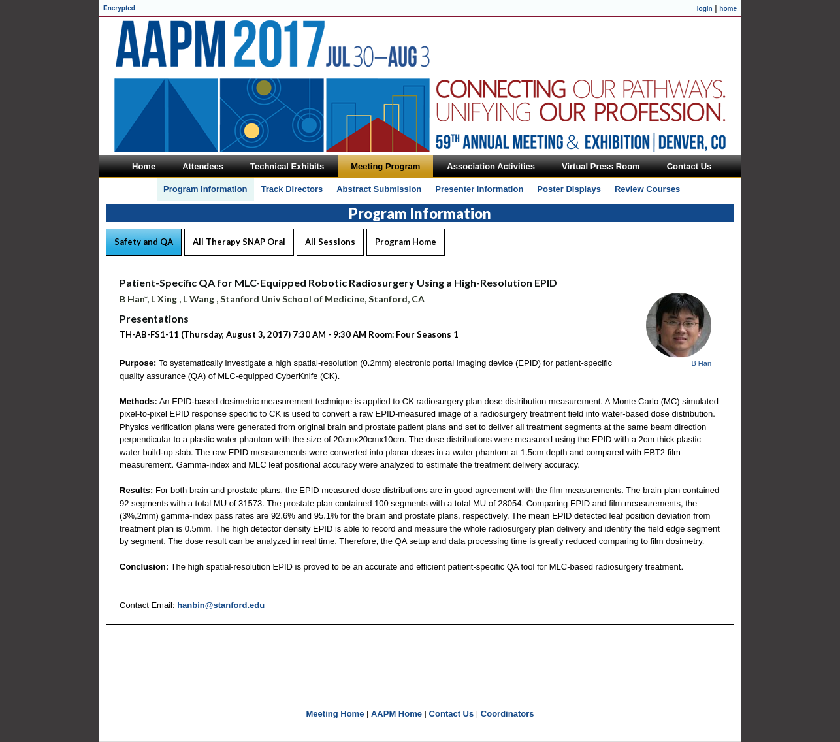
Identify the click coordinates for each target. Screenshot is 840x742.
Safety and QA (143, 241)
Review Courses (647, 189)
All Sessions (330, 241)
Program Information (205, 189)
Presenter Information (479, 189)
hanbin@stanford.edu (221, 605)
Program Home (405, 241)
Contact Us (451, 713)
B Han (701, 363)
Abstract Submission (378, 189)
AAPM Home (396, 713)
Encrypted (119, 8)
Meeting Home (335, 713)
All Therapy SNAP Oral (239, 241)
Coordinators (507, 713)
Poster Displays (569, 189)
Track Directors (292, 189)
